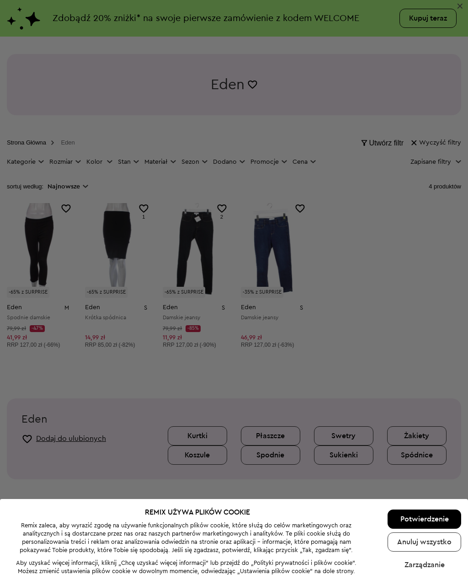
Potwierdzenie (424, 498)
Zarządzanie (424, 543)
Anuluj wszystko (424, 521)
